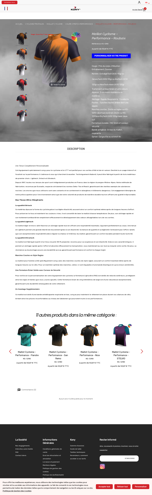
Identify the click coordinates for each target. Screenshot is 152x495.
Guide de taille (75, 439)
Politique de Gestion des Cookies (17, 490)
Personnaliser (141, 487)
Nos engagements (22, 436)
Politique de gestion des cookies (52, 460)
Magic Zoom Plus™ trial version (42, 34)
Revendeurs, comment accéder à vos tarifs (79, 447)
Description (76, 139)
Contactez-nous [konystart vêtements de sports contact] (9, 2)
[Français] (147, 3)
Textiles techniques (77, 442)
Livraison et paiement (51, 452)
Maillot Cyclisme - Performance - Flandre (27, 344)
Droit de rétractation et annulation (52, 447)
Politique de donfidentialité (53, 465)
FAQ (16, 442)
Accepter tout (104, 487)
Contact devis (20, 446)
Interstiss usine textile (24, 439)
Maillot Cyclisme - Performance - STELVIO (121, 345)
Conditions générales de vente (52, 440)
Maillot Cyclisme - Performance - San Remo (58, 345)
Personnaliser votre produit (109, 56)
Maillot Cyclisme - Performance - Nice (90, 344)
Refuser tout (122, 487)
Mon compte (47, 468)
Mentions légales (49, 455)
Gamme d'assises (77, 436)
